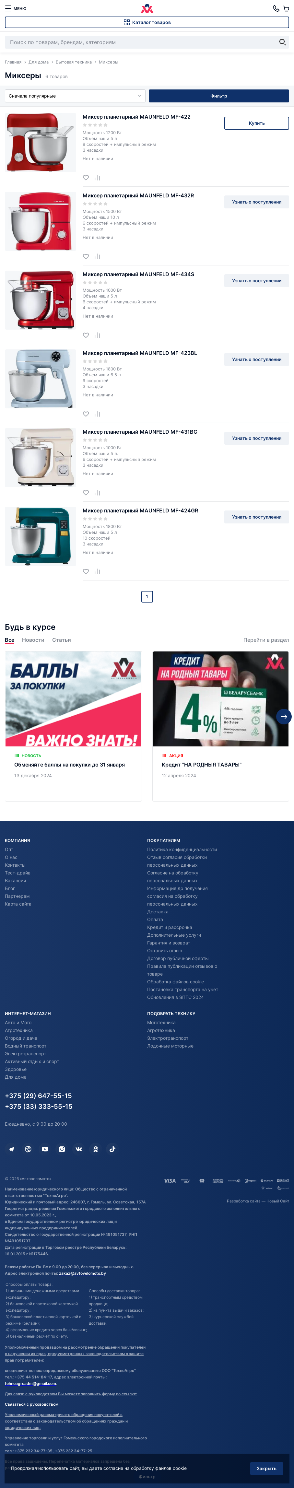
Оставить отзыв (164, 950)
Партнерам (17, 896)
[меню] (15, 8)
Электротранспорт (25, 1053)
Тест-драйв (17, 872)
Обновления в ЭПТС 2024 (175, 997)
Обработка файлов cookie (175, 981)
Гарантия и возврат (168, 942)
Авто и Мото (18, 1022)
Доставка (158, 911)
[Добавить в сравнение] (99, 177)
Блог (10, 888)
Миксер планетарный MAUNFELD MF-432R (138, 195)
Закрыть (266, 1468)
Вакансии (15, 880)
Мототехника (161, 1022)
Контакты (15, 865)
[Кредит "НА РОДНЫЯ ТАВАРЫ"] (221, 726)
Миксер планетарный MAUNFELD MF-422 (137, 116)
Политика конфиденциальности (182, 849)
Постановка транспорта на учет (182, 989)
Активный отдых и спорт (32, 1061)
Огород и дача (21, 1038)
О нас (11, 857)
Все (9, 640)
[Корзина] (286, 8)
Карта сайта (18, 904)
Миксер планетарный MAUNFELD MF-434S (138, 274)
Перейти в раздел (266, 640)
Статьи (61, 640)
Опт (9, 849)
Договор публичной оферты (178, 958)
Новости (33, 640)
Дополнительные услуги (174, 935)
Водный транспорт (25, 1046)
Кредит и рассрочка (169, 927)
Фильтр (218, 96)
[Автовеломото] (147, 8)
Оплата (155, 919)
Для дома (16, 1077)
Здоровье (16, 1069)
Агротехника (19, 1030)
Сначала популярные (75, 96)
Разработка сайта (244, 1201)
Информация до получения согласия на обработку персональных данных (177, 896)
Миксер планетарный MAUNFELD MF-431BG (140, 431)
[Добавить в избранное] (88, 177)
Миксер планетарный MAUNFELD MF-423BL (140, 353)
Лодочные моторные (170, 1046)
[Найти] (282, 42)
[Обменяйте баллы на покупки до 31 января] (73, 726)
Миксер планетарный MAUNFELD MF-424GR (140, 510)
